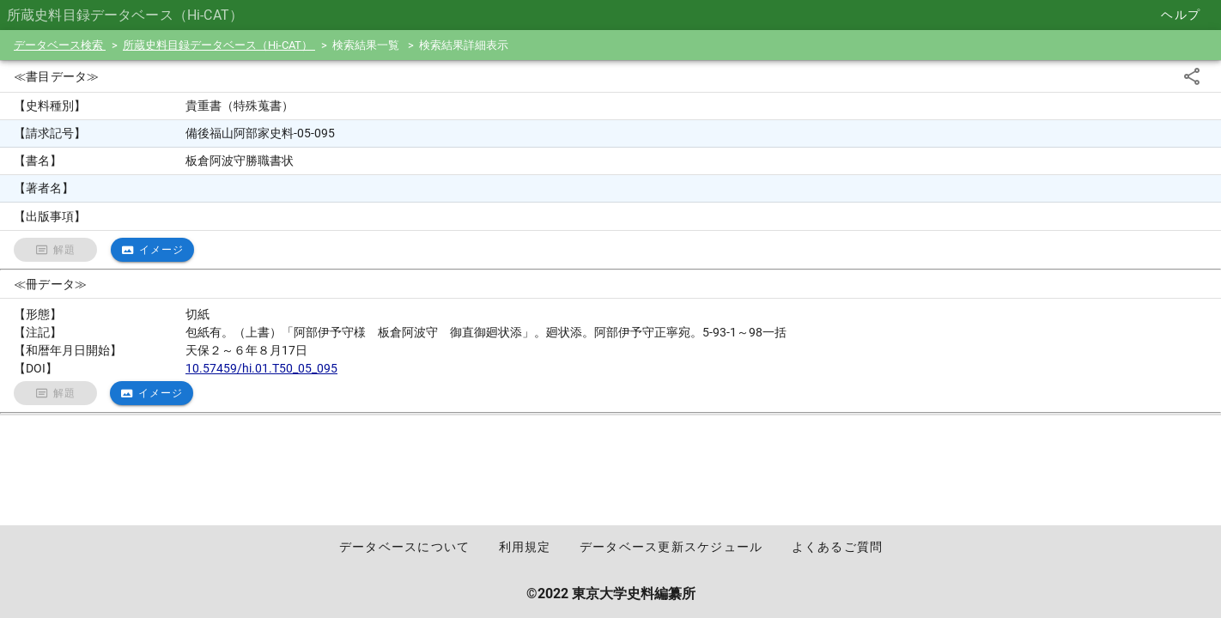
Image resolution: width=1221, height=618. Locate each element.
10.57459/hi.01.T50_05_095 (261, 368)
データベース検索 (60, 45)
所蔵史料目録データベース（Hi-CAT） (219, 45)
